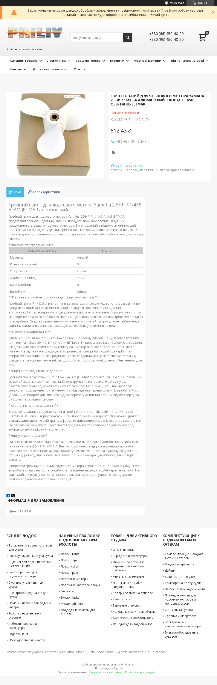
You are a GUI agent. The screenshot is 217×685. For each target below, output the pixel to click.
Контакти (18, 69)
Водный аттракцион (179, 564)
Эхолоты (67, 591)
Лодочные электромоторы (80, 585)
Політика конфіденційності (142, 672)
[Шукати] (127, 37)
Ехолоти (117, 60)
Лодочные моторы (74, 579)
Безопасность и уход (180, 577)
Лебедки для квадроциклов (133, 624)
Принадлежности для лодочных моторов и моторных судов (180, 599)
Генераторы (122, 599)
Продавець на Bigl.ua (108, 668)
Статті (79, 69)
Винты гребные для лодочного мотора (23, 574)
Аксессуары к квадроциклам (133, 618)
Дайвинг (171, 570)
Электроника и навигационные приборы (183, 624)
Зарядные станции (126, 605)
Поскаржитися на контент (105, 672)
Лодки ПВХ (56, 60)
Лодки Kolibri (70, 566)
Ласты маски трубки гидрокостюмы (127, 585)
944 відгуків (177, 3)
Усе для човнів (88, 60)
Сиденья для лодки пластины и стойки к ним (30, 564)
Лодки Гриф (69, 573)
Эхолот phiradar (72, 604)
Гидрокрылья (18, 634)
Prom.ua (130, 664)
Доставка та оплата (50, 69)
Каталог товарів (24, 60)
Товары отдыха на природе (133, 593)
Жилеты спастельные (128, 576)
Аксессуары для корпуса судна (31, 556)
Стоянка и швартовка (181, 616)
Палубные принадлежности (185, 589)
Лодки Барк (69, 560)
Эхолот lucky (70, 597)
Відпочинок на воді (187, 60)
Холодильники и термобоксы (134, 612)
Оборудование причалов (27, 640)
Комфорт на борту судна (183, 583)
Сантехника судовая (179, 610)
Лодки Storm (70, 554)
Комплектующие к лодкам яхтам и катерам (184, 556)
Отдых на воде (123, 550)
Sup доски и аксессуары (130, 556)
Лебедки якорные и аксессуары (23, 626)
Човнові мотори (147, 60)
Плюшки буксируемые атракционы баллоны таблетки (129, 566)
